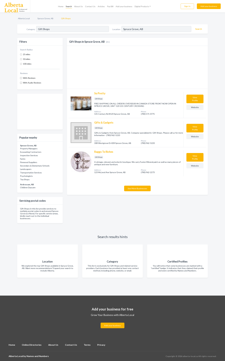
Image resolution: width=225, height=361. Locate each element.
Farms (22, 159)
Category (31, 29)
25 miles (26, 54)
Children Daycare (27, 187)
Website (195, 107)
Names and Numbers (38, 356)
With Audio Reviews (32, 82)
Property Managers (28, 148)
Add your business (124, 6)
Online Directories (31, 344)
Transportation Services (31, 172)
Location (116, 29)
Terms (87, 344)
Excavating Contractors (30, 152)
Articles (101, 6)
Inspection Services (29, 155)
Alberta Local (24, 18)
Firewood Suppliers (28, 162)
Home (60, 6)
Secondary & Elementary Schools (35, 165)
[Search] (198, 29)
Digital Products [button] (142, 6)
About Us (78, 6)
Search (69, 6)
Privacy (101, 344)
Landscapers (25, 169)
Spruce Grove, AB (45, 18)
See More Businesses (137, 188)
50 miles (26, 59)
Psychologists (26, 176)
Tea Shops (25, 179)
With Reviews (29, 78)
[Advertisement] (40, 112)
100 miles (27, 64)
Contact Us (90, 6)
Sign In (187, 6)
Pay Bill (110, 6)
